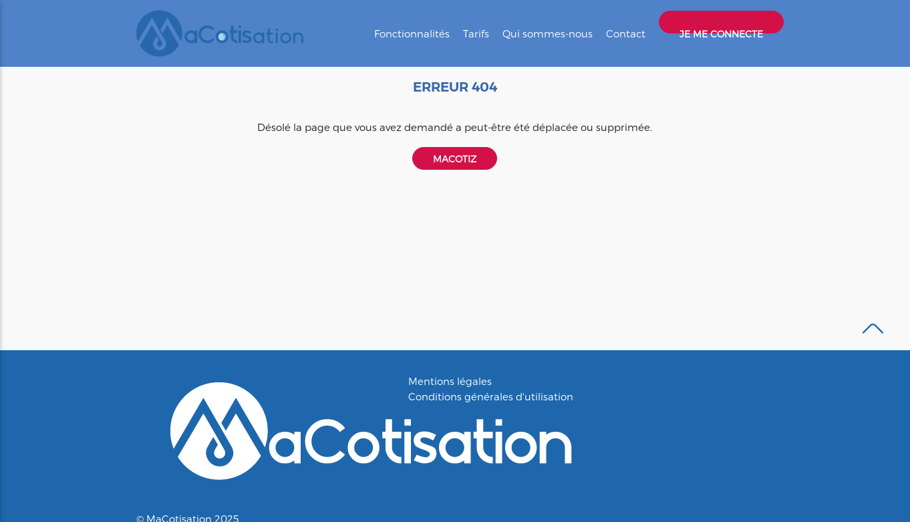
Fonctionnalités (412, 33)
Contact (625, 33)
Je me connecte (721, 30)
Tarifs (476, 33)
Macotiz (454, 158)
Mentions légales (450, 381)
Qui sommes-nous (547, 33)
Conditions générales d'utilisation (490, 396)
